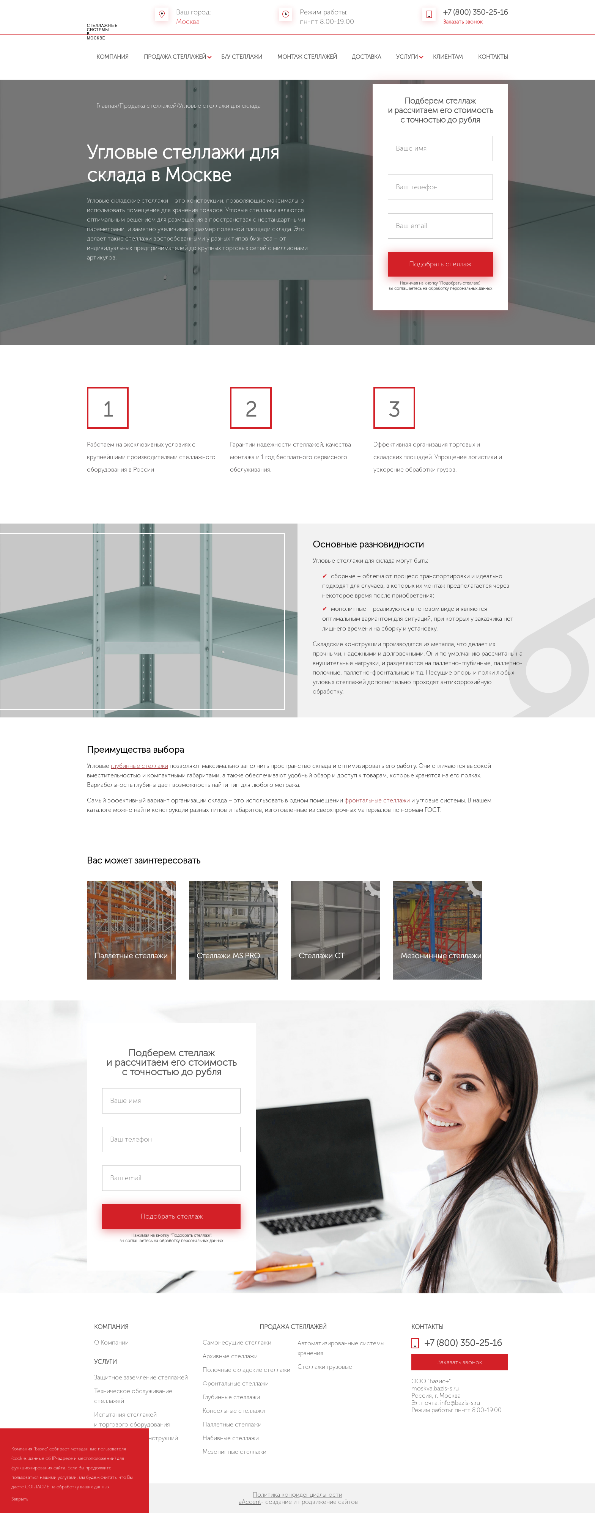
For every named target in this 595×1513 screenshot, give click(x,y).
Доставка (366, 56)
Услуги (407, 56)
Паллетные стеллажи (232, 1424)
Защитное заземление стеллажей (141, 1377)
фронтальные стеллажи (377, 800)
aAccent (250, 1501)
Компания (112, 56)
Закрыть (19, 1499)
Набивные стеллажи (231, 1438)
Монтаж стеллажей (307, 56)
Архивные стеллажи (230, 1356)
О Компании (111, 1342)
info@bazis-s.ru (460, 1402)
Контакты (493, 56)
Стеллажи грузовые (325, 1366)
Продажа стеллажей (175, 56)
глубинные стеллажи (139, 765)
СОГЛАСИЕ (37, 1486)
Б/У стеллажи (241, 56)
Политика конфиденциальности (297, 1494)
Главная (106, 105)
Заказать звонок (463, 22)
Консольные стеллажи (234, 1410)
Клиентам (448, 56)
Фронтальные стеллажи (236, 1383)
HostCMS (423, 1428)
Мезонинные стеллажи (234, 1451)
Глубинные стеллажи (231, 1397)
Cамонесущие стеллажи (237, 1342)
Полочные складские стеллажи (246, 1369)
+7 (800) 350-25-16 (475, 12)
